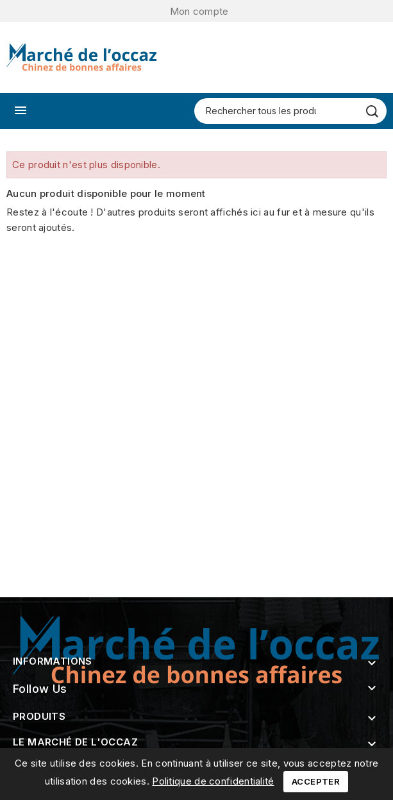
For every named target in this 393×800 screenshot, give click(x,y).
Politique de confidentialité (213, 781)
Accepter (316, 781)
